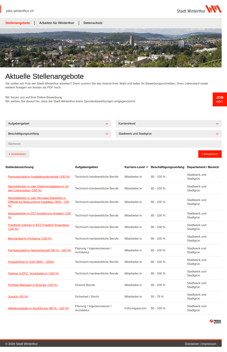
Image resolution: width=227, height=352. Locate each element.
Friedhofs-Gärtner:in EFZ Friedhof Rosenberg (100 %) (38, 227)
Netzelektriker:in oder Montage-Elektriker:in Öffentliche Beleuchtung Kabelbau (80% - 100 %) (38, 202)
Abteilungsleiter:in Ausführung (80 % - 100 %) (38, 308)
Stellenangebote (17, 23)
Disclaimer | (193, 344)
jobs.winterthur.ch (20, 11)
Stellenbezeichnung (19, 167)
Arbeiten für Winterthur (56, 23)
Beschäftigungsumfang (167, 167)
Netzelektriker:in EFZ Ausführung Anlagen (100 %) (39, 215)
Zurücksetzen (18, 154)
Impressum (208, 344)
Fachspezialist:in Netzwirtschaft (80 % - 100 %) (39, 250)
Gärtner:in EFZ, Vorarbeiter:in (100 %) (33, 273)
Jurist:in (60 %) (18, 296)
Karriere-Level (136, 167)
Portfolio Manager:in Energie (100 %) (33, 285)
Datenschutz (93, 23)
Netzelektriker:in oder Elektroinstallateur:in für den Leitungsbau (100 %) (38, 188)
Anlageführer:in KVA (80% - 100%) (31, 262)
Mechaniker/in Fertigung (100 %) (30, 238)
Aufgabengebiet (86, 167)
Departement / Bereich (203, 167)
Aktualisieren (211, 154)
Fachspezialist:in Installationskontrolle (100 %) (39, 176)
